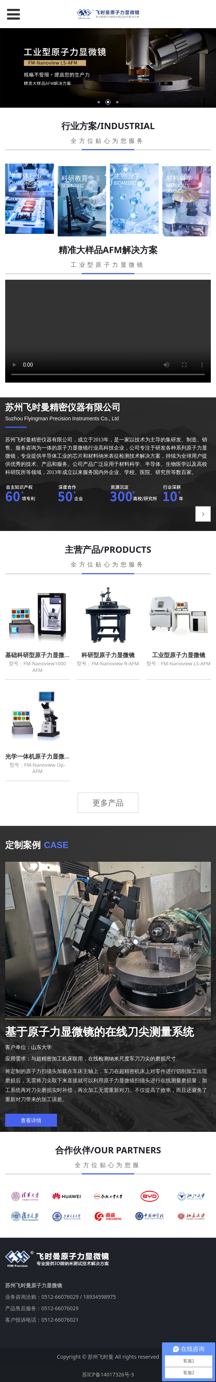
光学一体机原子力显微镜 (37, 756)
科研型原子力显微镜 (108, 655)
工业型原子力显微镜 (178, 655)
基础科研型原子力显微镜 (37, 655)
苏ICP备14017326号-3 (108, 1372)
